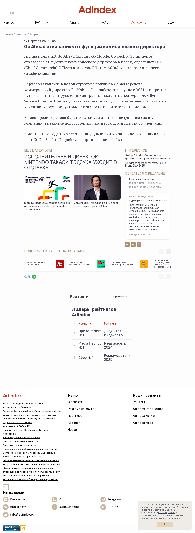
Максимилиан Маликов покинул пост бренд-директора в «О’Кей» (96, 205)
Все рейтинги (118, 296)
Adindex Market (144, 416)
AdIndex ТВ (139, 22)
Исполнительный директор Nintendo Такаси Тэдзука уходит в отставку (70, 163)
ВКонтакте (18, 507)
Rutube (113, 507)
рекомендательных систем (155, 518)
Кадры (34, 34)
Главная (8, 34)
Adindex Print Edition (148, 409)
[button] (168, 251)
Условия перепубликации (17, 407)
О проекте (75, 402)
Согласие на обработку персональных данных (29, 452)
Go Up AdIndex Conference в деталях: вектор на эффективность (147, 157)
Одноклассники (70, 507)
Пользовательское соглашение (20, 445)
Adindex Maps (143, 423)
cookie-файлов (166, 512)
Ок (165, 524)
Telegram (114, 499)
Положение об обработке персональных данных (30, 449)
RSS (62, 499)
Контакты (17, 499)
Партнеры (75, 416)
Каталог (74, 423)
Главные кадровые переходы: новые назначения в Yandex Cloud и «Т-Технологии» (47, 206)
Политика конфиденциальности (20, 441)
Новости (21, 34)
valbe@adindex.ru (139, 235)
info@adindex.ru (22, 514)
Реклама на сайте (81, 409)
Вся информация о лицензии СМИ (21, 437)
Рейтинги (140, 402)
